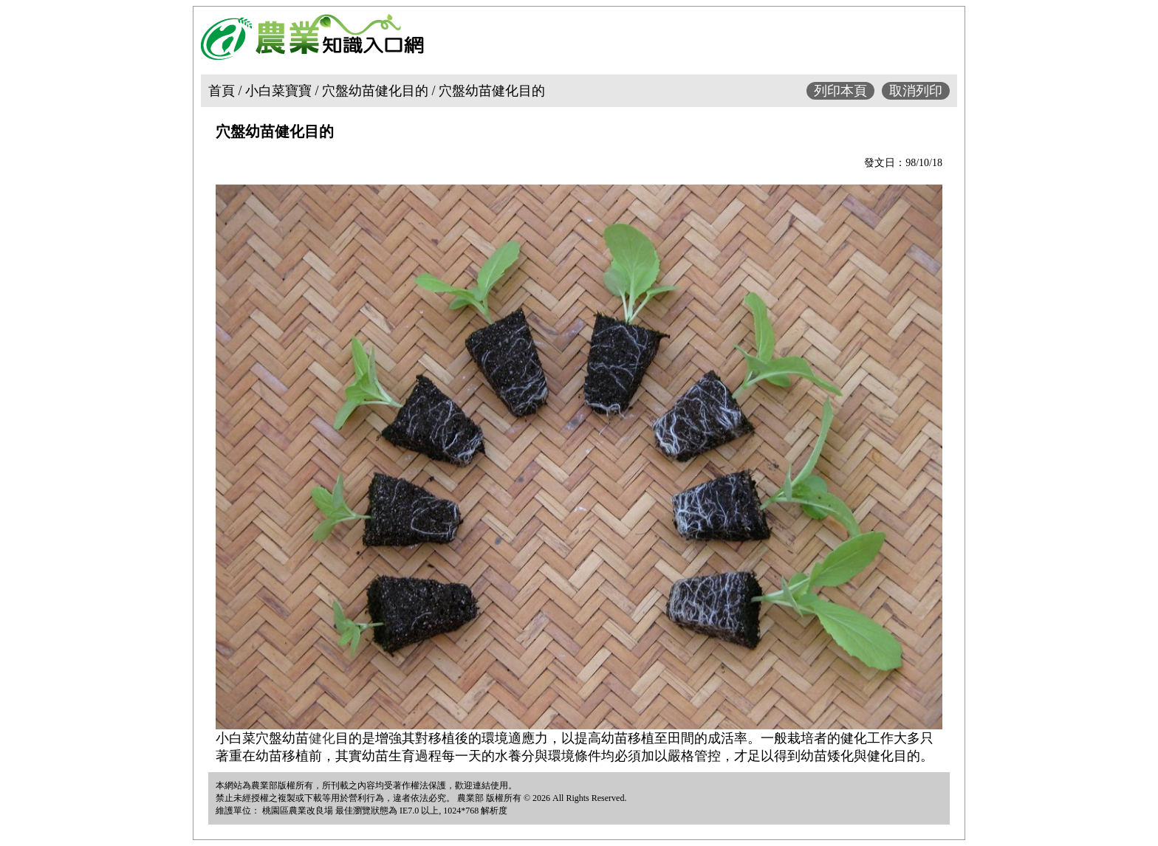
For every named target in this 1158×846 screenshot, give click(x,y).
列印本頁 (840, 90)
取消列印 (915, 90)
